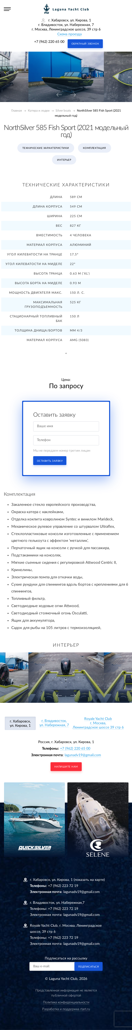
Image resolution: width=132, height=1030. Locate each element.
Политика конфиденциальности (66, 1002)
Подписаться (88, 967)
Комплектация (94, 148)
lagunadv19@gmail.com (83, 755)
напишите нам (66, 767)
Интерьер (64, 160)
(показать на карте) (89, 880)
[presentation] (59, 95)
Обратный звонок (85, 44)
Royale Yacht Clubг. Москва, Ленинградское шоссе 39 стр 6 (98, 723)
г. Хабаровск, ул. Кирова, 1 (20, 723)
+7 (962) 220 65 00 (49, 42)
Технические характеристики (45, 148)
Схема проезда (69, 34)
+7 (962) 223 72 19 (63, 886)
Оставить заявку (50, 461)
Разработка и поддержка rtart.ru (66, 1009)
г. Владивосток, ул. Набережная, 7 (54, 723)
